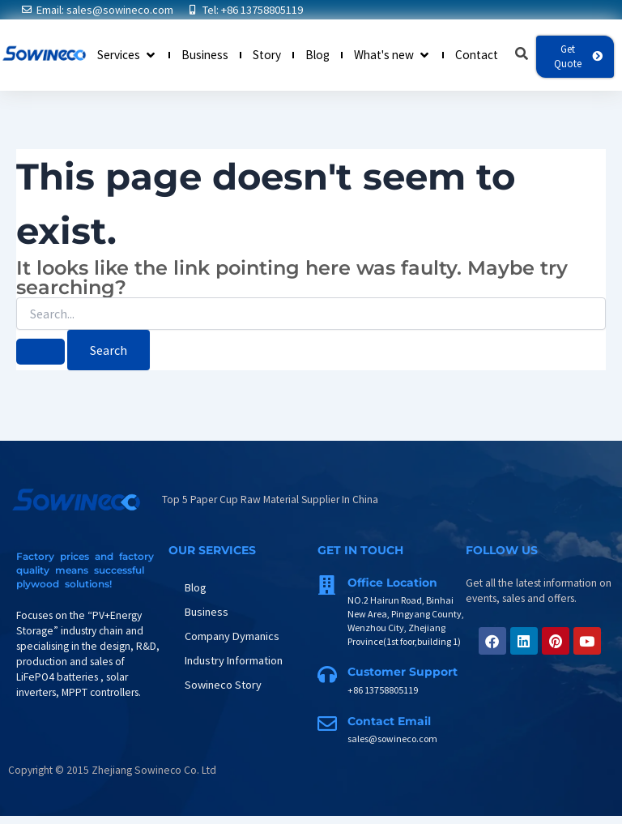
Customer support (402, 671)
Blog (196, 587)
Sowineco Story (223, 684)
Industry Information (234, 660)
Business (206, 611)
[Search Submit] (40, 352)
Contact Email (389, 721)
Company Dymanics (232, 636)
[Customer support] (327, 674)
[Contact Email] (327, 723)
